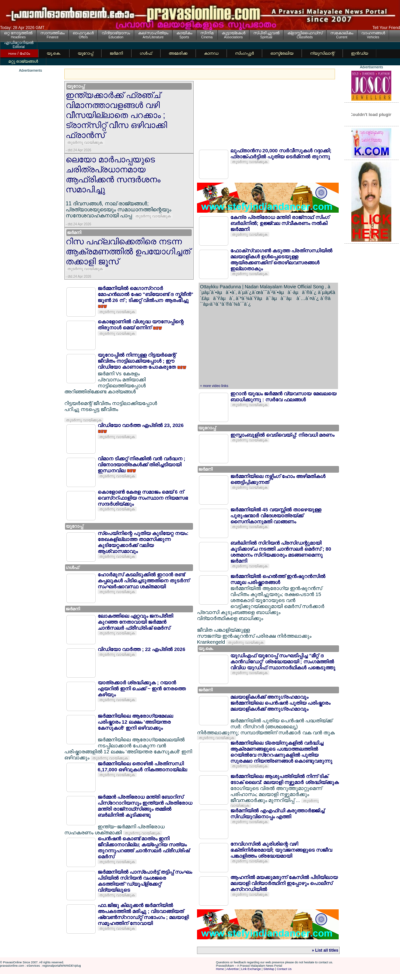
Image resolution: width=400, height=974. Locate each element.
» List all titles (325, 950)
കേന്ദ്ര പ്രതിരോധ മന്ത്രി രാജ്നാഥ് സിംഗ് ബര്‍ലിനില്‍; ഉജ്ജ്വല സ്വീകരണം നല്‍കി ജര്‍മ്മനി (279, 223)
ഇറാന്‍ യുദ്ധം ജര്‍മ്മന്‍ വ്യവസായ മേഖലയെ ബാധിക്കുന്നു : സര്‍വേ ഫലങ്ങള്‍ (283, 396)
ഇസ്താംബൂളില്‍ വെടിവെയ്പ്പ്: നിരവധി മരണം (282, 435)
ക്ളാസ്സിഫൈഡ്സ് (304, 33)
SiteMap (268, 969)
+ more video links (214, 386)
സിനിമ (207, 33)
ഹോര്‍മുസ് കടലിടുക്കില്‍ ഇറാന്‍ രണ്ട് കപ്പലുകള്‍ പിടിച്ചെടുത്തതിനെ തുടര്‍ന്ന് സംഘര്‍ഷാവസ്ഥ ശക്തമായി (143, 580)
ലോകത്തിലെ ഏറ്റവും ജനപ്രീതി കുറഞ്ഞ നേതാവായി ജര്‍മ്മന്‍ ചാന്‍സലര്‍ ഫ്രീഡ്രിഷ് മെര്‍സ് (135, 622)
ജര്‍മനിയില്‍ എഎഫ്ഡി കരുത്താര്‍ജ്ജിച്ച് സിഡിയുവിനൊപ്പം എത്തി (277, 813)
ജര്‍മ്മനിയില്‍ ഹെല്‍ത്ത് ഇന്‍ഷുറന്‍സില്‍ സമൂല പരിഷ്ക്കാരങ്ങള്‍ (277, 579)
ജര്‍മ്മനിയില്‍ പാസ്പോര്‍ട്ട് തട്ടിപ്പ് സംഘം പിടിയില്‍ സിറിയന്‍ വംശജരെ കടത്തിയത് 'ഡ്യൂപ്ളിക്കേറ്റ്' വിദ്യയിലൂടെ (145, 881)
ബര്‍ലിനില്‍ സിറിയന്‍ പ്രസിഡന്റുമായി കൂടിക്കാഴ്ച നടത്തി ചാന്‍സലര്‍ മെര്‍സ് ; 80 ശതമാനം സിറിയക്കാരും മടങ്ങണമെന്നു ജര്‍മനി (280, 552)
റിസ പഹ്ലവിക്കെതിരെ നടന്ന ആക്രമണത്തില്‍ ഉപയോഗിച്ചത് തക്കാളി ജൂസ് (128, 251)
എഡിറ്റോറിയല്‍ (18, 42)
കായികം (184, 33)
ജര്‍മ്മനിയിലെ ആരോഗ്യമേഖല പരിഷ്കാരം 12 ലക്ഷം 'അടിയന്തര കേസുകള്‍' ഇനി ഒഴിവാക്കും (135, 722)
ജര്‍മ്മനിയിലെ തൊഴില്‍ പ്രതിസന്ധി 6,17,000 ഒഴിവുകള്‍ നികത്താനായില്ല (142, 766)
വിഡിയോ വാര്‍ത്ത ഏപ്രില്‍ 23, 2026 (141, 425)
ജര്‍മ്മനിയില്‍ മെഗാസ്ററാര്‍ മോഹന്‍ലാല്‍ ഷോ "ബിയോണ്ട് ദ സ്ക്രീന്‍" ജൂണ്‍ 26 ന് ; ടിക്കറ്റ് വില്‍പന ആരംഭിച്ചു (145, 294)
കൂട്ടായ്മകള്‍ (233, 33)
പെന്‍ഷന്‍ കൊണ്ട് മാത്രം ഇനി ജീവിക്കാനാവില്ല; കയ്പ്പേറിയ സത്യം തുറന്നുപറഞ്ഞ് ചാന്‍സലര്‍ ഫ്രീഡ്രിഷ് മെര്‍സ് (143, 847)
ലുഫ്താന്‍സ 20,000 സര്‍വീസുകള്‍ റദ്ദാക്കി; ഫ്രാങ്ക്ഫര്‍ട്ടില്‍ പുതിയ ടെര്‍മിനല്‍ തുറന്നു (280, 153)
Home (220, 969)
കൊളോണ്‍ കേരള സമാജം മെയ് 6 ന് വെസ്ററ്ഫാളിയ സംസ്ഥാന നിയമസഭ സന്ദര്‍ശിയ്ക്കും (143, 498)
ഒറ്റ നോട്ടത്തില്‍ (18, 33)
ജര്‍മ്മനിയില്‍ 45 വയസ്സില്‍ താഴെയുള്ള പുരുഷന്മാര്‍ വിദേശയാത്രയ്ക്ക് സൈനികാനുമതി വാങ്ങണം (275, 515)
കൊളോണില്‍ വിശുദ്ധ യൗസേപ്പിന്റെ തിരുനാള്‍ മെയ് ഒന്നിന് (141, 324)
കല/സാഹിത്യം (153, 33)
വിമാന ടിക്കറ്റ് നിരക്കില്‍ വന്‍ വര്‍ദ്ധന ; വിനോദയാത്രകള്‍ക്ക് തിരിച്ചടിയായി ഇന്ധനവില (141, 464)
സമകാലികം (341, 33)
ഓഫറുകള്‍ (83, 33)
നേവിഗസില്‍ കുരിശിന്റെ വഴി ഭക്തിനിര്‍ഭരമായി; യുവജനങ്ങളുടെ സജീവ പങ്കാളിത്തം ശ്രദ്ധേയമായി (281, 850)
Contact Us (284, 969)
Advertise (232, 969)
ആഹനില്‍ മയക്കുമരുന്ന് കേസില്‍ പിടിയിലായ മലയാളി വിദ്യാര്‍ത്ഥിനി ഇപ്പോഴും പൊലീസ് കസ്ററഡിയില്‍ (284, 883)
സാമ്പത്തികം (52, 33)
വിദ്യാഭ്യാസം (116, 33)
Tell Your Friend (386, 27)
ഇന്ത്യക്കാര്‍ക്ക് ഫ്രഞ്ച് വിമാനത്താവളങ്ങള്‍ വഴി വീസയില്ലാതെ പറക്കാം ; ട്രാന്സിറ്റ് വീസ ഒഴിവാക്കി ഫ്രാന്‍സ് (116, 115)
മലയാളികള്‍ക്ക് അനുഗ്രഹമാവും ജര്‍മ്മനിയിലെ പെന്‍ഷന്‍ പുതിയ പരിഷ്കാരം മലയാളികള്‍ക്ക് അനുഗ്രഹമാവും (280, 703)
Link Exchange (251, 969)
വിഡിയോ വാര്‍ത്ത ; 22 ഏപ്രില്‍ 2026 (141, 649)
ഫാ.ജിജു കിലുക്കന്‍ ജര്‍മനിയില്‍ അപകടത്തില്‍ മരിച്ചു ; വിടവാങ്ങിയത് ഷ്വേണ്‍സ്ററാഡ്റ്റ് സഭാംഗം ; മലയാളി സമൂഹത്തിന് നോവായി (143, 914)
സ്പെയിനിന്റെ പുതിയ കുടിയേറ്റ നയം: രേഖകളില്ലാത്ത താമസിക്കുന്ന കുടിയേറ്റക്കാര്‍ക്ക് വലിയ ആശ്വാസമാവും (143, 542)
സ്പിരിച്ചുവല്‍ (266, 33)
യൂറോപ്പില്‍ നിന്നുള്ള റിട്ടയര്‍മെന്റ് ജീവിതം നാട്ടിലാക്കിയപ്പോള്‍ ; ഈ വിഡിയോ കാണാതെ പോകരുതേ (137, 361)
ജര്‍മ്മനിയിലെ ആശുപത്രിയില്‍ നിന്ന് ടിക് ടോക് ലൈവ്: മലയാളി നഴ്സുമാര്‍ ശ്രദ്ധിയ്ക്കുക (284, 779)
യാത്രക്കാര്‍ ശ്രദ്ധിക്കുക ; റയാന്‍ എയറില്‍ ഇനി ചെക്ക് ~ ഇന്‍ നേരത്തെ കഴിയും (142, 688)
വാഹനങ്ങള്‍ (373, 33)
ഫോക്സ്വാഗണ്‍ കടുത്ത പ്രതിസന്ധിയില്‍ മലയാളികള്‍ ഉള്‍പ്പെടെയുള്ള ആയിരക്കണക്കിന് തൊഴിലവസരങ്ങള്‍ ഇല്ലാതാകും (281, 259)
